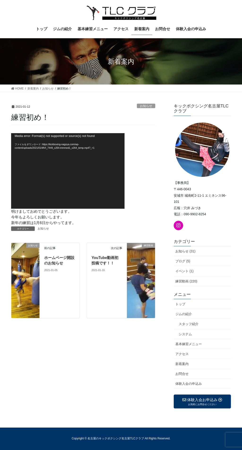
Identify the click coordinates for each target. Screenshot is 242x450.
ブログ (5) (182, 261)
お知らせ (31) (185, 251)
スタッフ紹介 (189, 324)
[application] (68, 171)
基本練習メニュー (188, 344)
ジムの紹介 (183, 314)
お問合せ (182, 374)
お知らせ (146, 106)
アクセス (182, 354)
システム (185, 334)
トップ (180, 304)
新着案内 (182, 364)
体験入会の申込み (188, 384)
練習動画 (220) (186, 281)
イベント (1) (184, 271)
